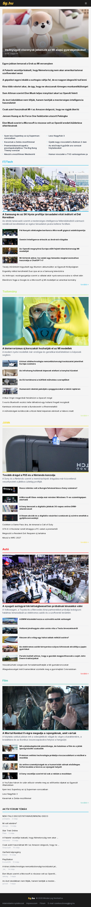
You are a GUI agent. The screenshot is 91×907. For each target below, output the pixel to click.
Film (5, 680)
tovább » (85, 284)
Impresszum (31, 903)
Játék (6, 422)
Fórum (42, 903)
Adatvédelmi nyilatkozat (13, 903)
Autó (5, 549)
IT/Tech (7, 161)
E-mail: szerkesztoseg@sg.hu (61, 903)
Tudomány (9, 291)
